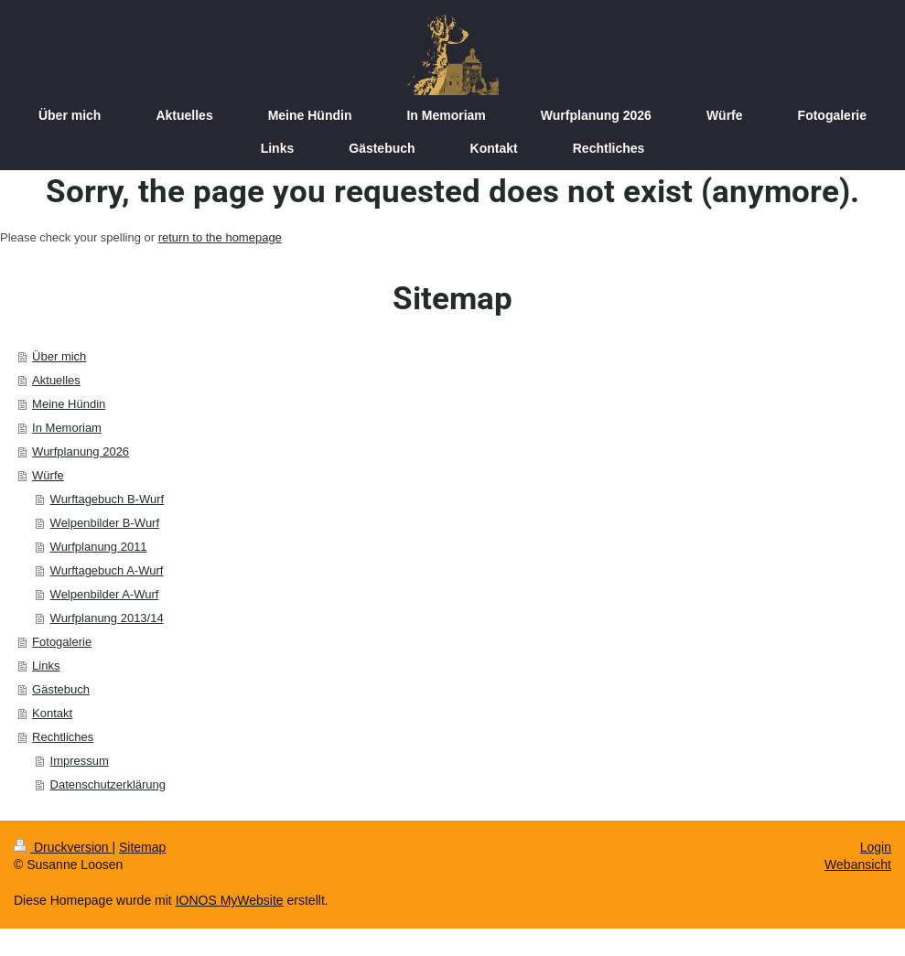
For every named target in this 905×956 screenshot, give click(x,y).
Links (45, 665)
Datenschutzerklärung (108, 784)
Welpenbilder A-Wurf (104, 594)
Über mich (59, 356)
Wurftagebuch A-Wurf (107, 570)
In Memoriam (67, 428)
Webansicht (857, 864)
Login (875, 847)
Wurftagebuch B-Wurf (107, 499)
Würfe (48, 475)
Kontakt (52, 713)
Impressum (79, 761)
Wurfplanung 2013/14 (107, 618)
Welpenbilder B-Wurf (104, 523)
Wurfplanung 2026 (80, 451)
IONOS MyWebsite (230, 900)
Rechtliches (62, 737)
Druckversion (63, 847)
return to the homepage (220, 237)
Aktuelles (56, 380)
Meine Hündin (68, 404)
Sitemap (142, 847)
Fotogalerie (62, 642)
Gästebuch (61, 689)
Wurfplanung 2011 (98, 546)
